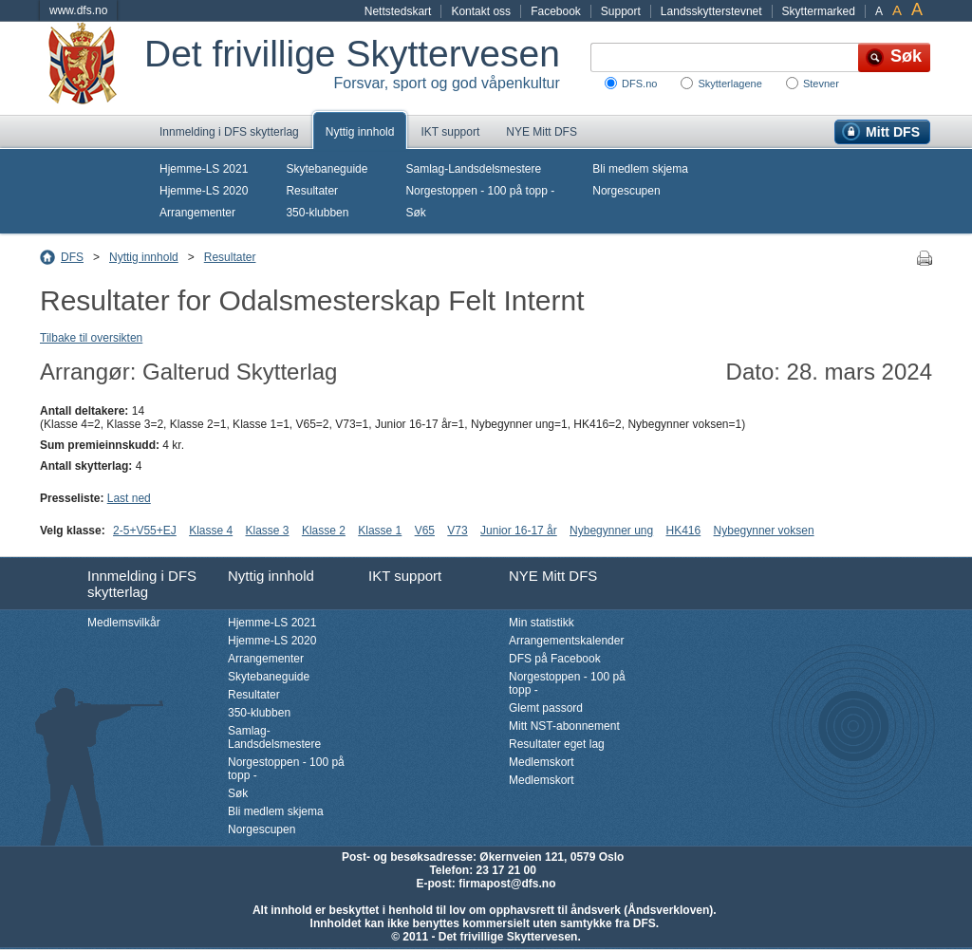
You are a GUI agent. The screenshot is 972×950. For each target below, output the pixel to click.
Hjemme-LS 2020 (203, 190)
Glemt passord (546, 708)
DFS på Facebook (555, 658)
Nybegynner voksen (764, 530)
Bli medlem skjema (640, 169)
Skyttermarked (818, 11)
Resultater (312, 190)
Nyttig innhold (360, 132)
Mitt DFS (893, 132)
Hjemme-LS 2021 (203, 169)
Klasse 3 (268, 530)
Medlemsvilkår (123, 622)
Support (621, 11)
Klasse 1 (380, 530)
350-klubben (317, 212)
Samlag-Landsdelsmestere (473, 169)
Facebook (556, 11)
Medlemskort (541, 762)
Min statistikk (541, 622)
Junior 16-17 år (518, 530)
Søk (415, 212)
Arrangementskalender (566, 640)
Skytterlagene (729, 83)
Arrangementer (197, 212)
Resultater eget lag (557, 744)
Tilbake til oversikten (91, 338)
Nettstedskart (398, 11)
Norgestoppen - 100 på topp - (479, 190)
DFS (72, 257)
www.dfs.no (78, 10)
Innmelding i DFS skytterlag (229, 132)
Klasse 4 (211, 530)
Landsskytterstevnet (711, 11)
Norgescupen (626, 190)
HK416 (683, 530)
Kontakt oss (481, 11)
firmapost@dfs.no (506, 883)
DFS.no (639, 83)
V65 (425, 530)
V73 (457, 530)
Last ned (129, 498)
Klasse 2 (324, 530)
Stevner (821, 83)
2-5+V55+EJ (145, 530)
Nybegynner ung (611, 530)
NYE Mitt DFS (541, 132)
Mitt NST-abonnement (564, 726)
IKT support (450, 132)
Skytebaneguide (326, 169)
